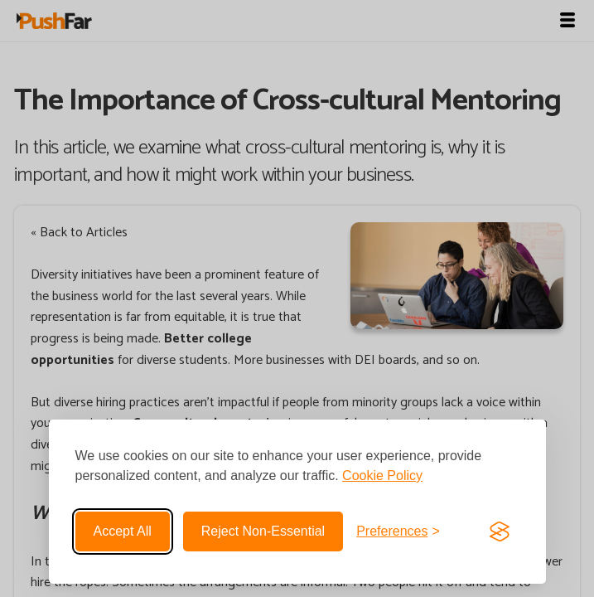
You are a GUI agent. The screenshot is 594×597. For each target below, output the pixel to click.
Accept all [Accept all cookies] (123, 531)
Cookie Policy (382, 475)
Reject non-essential (263, 531)
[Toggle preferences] (398, 531)
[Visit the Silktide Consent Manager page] (499, 531)
